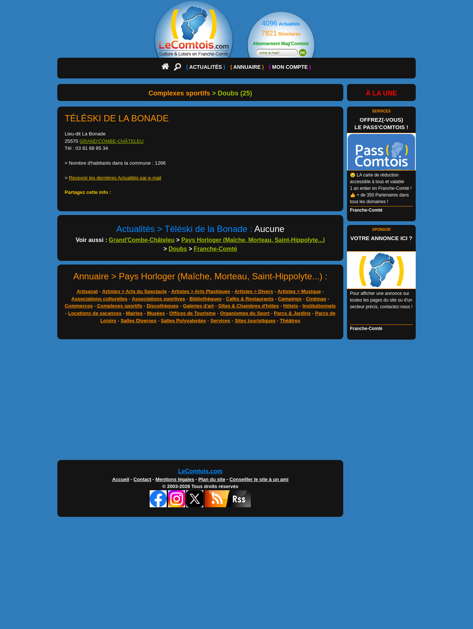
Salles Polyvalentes (183, 320)
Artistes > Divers (254, 291)
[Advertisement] (236, 401)
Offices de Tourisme (192, 313)
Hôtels (290, 306)
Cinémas (316, 299)
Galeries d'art (198, 306)
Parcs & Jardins (292, 313)
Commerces (79, 306)
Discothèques (162, 306)
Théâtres (290, 320)
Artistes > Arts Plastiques (200, 291)
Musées (156, 313)
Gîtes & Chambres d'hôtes (248, 306)
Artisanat (87, 291)
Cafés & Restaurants (250, 299)
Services (220, 320)
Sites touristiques (255, 320)
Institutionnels (319, 306)
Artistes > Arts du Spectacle (134, 291)
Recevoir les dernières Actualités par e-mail (115, 178)
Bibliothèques (206, 299)
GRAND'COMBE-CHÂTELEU (111, 141)
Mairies (134, 313)
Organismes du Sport (244, 313)
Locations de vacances (94, 313)
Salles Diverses (138, 320)
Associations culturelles (99, 299)
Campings (290, 299)
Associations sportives (158, 299)
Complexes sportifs (119, 306)
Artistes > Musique (299, 291)
